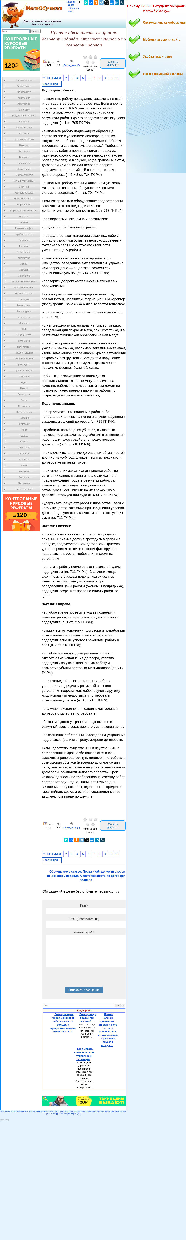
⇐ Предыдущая (52, 77)
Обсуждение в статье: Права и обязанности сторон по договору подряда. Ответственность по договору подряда (86, 875)
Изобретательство (23, 193)
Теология (24, 418)
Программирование (24, 358)
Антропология (24, 92)
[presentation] (74, 978)
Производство (24, 364)
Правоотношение (24, 353)
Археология (24, 98)
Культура (24, 246)
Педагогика (24, 341)
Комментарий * (84, 932)
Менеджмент (24, 305)
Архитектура (23, 104)
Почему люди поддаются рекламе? (87, 1018)
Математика (24, 275)
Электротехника (24, 489)
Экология (24, 477)
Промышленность (24, 370)
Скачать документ (113, 63)
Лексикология (24, 252)
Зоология (24, 187)
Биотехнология (24, 127)
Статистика (24, 406)
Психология (24, 376)
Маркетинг (24, 270)
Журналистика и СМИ (24, 181)
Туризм (24, 430)
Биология (24, 121)
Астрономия (24, 110)
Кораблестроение (24, 234)
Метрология (24, 317)
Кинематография (24, 228)
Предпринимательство (24, 115)
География (24, 151)
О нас (71, 5)
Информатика (24, 204)
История (24, 222)
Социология (24, 394)
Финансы (24, 459)
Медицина (24, 299)
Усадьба (24, 436)
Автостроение (24, 86)
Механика (24, 323)
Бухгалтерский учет (24, 139)
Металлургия (24, 311)
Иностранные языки (24, 198)
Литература (24, 258)
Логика (23, 264)
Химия (24, 465)
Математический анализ (24, 281)
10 (111, 77)
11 (116, 77)
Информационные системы (24, 210)
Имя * (84, 905)
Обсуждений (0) (71, 65)
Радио (24, 382)
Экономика (24, 483)
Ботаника (24, 133)
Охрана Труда (24, 335)
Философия (24, 453)
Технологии (24, 424)
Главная (70, 2)
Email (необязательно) (83, 919)
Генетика (24, 145)
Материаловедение (24, 287)
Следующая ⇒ (52, 83)
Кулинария (24, 240)
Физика (24, 441)
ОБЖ (24, 329)
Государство (24, 163)
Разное (24, 388)
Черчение (24, 471)
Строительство (24, 412)
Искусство (24, 216)
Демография (24, 169)
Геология (24, 157)
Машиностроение (24, 293)
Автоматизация (24, 80)
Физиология (24, 447)
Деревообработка (24, 175)
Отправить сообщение (83, 990)
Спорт (24, 400)
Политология (24, 347)
